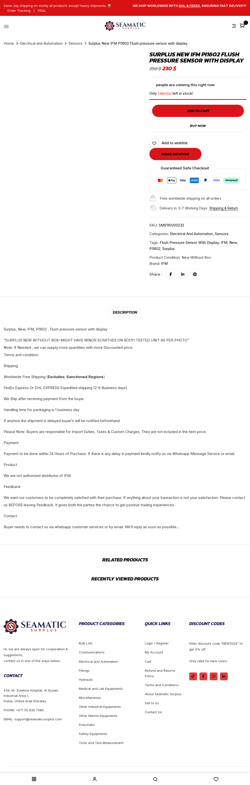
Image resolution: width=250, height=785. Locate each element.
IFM (224, 242)
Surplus (168, 248)
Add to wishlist (175, 143)
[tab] (125, 312)
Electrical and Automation (41, 43)
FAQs (42, 10)
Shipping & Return (223, 208)
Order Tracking (19, 10)
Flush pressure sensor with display (189, 242)
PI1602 (154, 248)
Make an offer (175, 154)
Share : (155, 274)
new (233, 242)
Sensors (75, 43)
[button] (242, 26)
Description (125, 312)
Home (9, 43)
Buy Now (198, 125)
